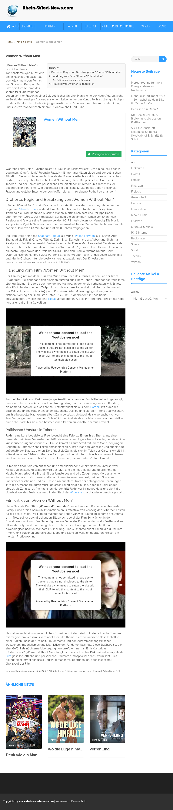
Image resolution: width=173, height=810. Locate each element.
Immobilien (138, 209)
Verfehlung (100, 749)
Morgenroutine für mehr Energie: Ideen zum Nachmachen (146, 86)
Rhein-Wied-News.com (48, 8)
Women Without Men (62, 119)
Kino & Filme (24, 41)
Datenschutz (79, 801)
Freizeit (136, 191)
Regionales (127, 26)
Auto (15, 26)
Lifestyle (90, 26)
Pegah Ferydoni (85, 235)
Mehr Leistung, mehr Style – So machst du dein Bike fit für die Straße (148, 99)
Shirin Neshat (28, 209)
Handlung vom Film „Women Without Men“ (77, 76)
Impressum (62, 801)
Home (9, 41)
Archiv (135, 292)
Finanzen (49, 26)
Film (8, 656)
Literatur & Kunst (142, 226)
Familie (135, 179)
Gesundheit (28, 26)
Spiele (105, 26)
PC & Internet (139, 232)
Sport (114, 26)
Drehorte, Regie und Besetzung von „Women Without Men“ (86, 72)
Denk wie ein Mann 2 (24, 755)
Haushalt (72, 26)
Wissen (145, 26)
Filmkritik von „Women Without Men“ (73, 83)
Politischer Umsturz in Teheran (73, 80)
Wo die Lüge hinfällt (66, 749)
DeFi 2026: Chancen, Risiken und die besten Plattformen (146, 118)
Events (162, 26)
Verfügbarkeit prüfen (105, 154)
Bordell (95, 406)
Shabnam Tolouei (49, 235)
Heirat (52, 298)
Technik (136, 256)
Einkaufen (137, 168)
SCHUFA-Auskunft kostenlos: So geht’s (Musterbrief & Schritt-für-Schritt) (148, 134)
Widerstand (77, 492)
